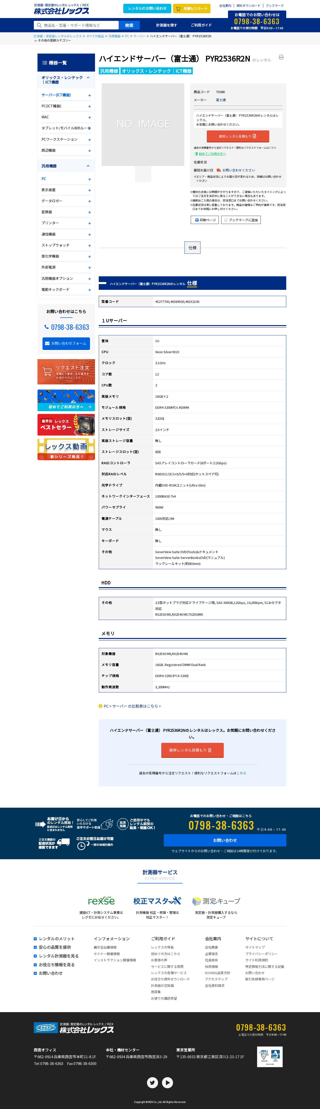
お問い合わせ (225, 840)
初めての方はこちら (165, 953)
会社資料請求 (214, 985)
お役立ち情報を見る (57, 964)
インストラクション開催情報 (115, 960)
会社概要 (211, 947)
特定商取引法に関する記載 (264, 966)
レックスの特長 (162, 947)
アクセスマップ (216, 979)
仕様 (192, 248)
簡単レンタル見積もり (237, 136)
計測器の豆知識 (162, 985)
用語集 (156, 991)
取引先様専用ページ (259, 979)
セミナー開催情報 (107, 953)
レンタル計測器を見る (59, 956)
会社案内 (225, 6)
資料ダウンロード (248, 6)
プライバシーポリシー (261, 953)
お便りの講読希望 (164, 998)
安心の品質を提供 (55, 947)
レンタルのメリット (57, 938)
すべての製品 (95, 36)
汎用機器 (114, 36)
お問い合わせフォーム (68, 343)
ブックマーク (275, 6)
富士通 (221, 99)
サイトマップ (255, 947)
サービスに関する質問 (167, 966)
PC (127, 36)
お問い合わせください (238, 170)
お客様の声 (159, 960)
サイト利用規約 (256, 960)
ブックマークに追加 (241, 219)
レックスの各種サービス (169, 972)
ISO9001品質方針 (217, 972)
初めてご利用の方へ (212, 153)
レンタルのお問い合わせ (147, 8)
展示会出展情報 (105, 947)
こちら (272, 147)
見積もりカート (195, 8)
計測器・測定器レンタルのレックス (58, 36)
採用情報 (211, 966)
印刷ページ (208, 219)
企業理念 (211, 953)
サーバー (140, 36)
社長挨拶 (211, 960)
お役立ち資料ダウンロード (170, 979)
